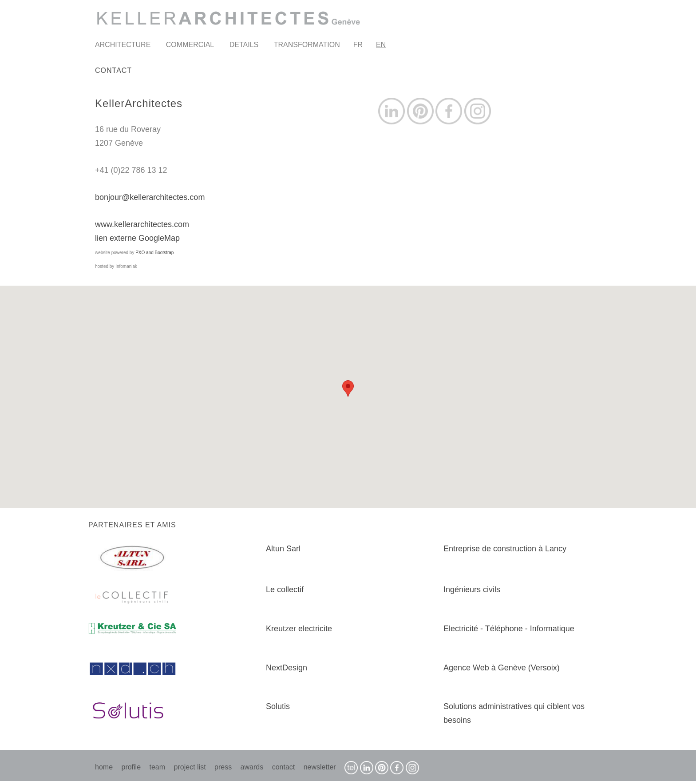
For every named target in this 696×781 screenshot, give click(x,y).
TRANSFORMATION (307, 44)
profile (131, 767)
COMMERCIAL (190, 44)
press (223, 767)
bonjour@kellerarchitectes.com (150, 197)
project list (190, 767)
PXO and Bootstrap (154, 252)
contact (283, 767)
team (158, 767)
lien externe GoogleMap (137, 238)
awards (252, 767)
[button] (348, 388)
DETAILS (244, 44)
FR (358, 44)
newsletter (320, 767)
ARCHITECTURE (122, 44)
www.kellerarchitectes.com (142, 224)
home (104, 767)
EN (381, 44)
